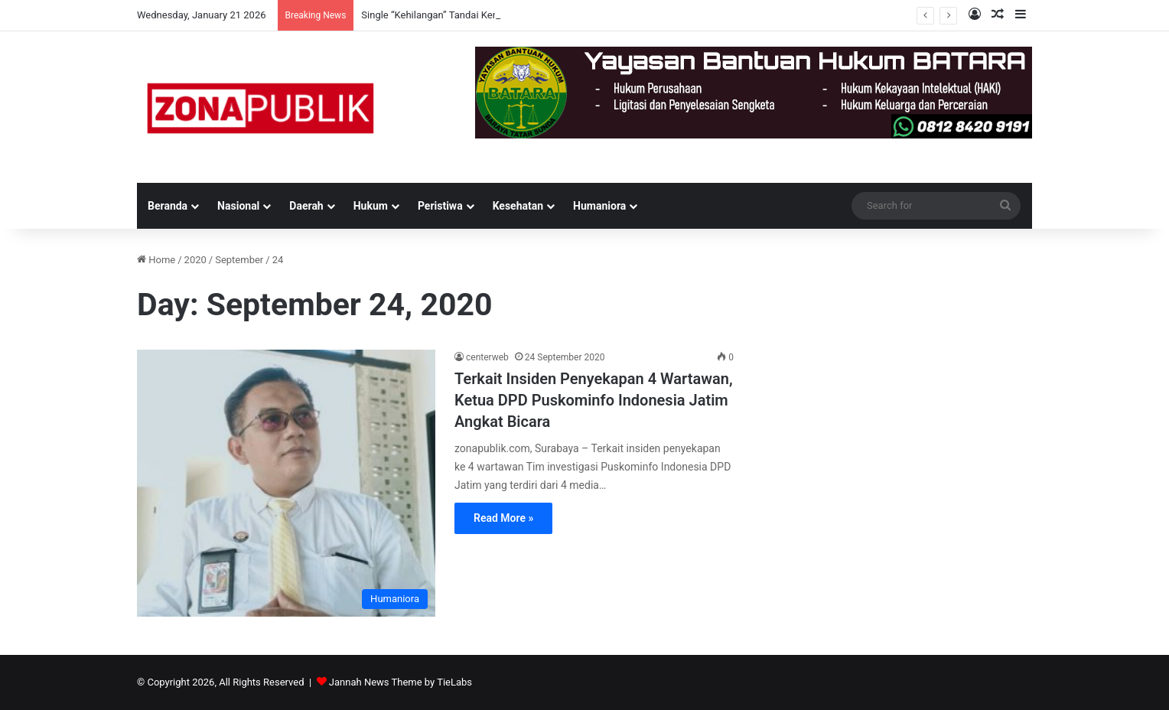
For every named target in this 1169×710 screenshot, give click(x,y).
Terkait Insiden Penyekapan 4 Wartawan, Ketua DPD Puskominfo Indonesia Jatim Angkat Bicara (593, 400)
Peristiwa (440, 206)
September (239, 259)
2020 (195, 259)
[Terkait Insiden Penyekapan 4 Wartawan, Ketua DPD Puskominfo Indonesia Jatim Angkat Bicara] (286, 483)
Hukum (370, 206)
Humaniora (599, 206)
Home (156, 259)
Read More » (503, 518)
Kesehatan (518, 206)
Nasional (238, 206)
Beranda (167, 206)
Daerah (306, 206)
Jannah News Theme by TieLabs (400, 682)
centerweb (487, 357)
